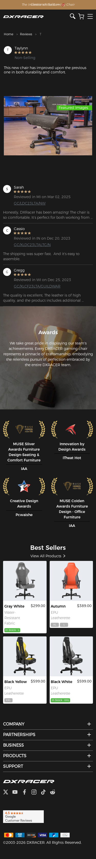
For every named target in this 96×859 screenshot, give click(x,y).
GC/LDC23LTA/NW (30, 203)
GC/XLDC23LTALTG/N (32, 244)
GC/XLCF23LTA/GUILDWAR (34, 286)
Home (8, 34)
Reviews (26, 34)
